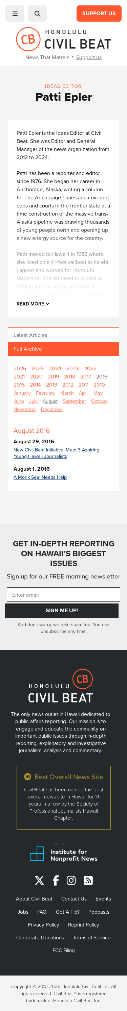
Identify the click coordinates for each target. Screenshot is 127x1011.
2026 (20, 368)
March (67, 392)
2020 (36, 376)
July (33, 400)
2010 (99, 384)
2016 (101, 376)
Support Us (99, 13)
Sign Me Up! (62, 610)
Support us (89, 57)
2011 (83, 384)
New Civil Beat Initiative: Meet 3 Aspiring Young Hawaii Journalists (56, 453)
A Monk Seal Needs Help (40, 476)
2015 (19, 384)
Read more (33, 303)
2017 (85, 376)
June (19, 400)
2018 (69, 376)
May (98, 392)
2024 (55, 368)
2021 (19, 376)
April (83, 392)
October (99, 400)
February (45, 392)
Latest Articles (30, 335)
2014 (35, 384)
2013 (51, 384)
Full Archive (28, 348)
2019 (53, 376)
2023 (72, 368)
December (52, 409)
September (74, 400)
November (25, 409)
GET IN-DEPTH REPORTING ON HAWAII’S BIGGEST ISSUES (63, 553)
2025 (37, 368)
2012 (67, 384)
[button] (14, 13)
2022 (90, 368)
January (22, 392)
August (50, 400)
